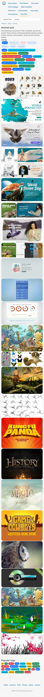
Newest (23, 43)
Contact (37, 685)
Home (4, 24)
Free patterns (13, 14)
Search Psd (7, 19)
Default (5, 43)
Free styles (34, 11)
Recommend (32, 43)
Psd (9, 24)
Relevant (5, 46)
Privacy (24, 685)
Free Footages (13, 7)
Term (19, 685)
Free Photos (24, 3)
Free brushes (23, 11)
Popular (13, 46)
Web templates (26, 7)
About (31, 685)
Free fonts (34, 3)
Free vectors (12, 3)
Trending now (14, 43)
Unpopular (21, 46)
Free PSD (24, 14)
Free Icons (11, 11)
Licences (13, 685)
